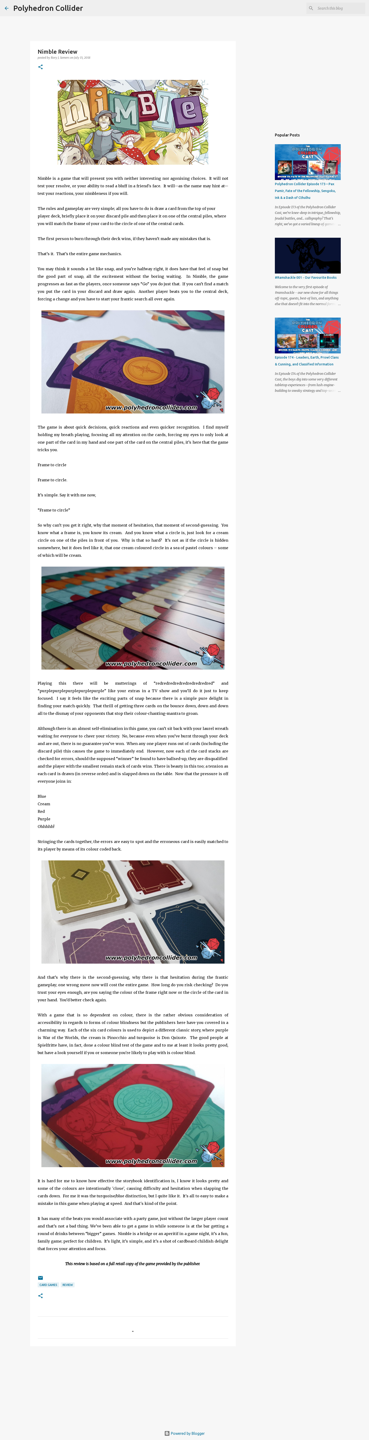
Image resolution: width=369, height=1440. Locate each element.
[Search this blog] (340, 8)
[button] (40, 67)
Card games (48, 1284)
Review (68, 1284)
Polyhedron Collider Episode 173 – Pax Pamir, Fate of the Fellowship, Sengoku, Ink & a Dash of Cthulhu (305, 191)
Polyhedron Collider (48, 8)
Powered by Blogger (184, 1433)
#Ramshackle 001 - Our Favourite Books (306, 277)
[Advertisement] (133, 1386)
